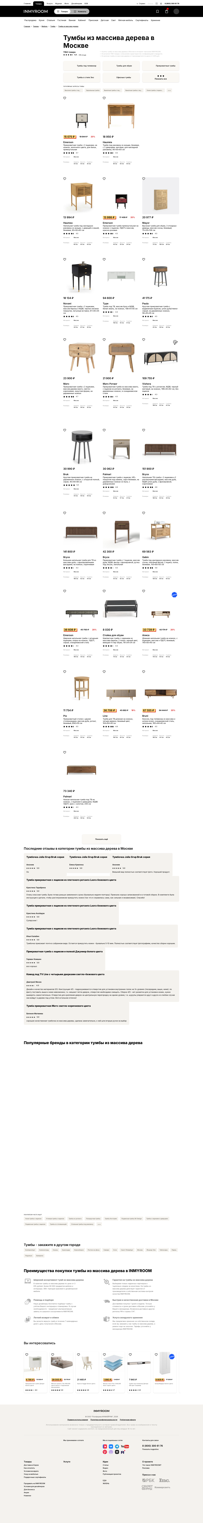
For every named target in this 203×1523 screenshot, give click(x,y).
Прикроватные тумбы (165, 66)
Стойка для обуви (113, 635)
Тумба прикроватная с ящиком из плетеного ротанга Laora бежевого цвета (71, 880)
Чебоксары (164, 1250)
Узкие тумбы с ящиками (155, 90)
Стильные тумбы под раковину (82, 1224)
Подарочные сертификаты (35, 1477)
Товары (38, 4)
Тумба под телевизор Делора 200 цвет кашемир (138, 1384)
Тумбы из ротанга (75, 1219)
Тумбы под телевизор (86, 66)
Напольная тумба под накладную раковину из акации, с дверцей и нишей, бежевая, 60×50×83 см (81, 228)
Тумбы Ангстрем (111, 1219)
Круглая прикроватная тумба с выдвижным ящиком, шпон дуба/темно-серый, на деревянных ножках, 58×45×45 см (160, 309)
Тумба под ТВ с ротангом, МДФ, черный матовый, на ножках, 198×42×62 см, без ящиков (160, 389)
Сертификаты (142, 20)
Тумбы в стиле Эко (85, 77)
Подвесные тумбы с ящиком (35, 1224)
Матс (66, 383)
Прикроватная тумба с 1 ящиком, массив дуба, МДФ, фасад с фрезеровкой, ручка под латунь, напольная (121, 562)
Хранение (155, 20)
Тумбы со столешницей (58, 1224)
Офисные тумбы (123, 77)
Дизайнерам (76, 3)
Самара (106, 1250)
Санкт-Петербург (127, 1250)
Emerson (68, 142)
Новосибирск (79, 1250)
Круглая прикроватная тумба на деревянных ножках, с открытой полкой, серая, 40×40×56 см (81, 479)
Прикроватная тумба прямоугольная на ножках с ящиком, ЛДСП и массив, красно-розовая (120, 228)
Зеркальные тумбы (92, 90)
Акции (26, 1492)
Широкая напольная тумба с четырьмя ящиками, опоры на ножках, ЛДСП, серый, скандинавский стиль (80, 640)
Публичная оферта (128, 1420)
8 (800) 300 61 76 (172, 4)
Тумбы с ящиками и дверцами (157, 1219)
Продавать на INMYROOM (34, 1483)
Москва (140, 1250)
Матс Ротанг (110, 383)
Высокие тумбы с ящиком (74, 90)
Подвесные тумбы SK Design (131, 1219)
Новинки (27, 1496)
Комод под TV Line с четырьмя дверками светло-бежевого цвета (65, 974)
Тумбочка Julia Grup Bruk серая (45, 857)
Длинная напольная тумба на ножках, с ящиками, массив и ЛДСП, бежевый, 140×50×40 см (159, 640)
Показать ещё (101, 839)
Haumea (67, 223)
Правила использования (77, 1420)
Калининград (44, 1250)
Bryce (145, 474)
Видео (105, 1468)
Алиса (145, 635)
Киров (150, 4)
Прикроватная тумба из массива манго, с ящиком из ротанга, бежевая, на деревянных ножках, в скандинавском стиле (121, 390)
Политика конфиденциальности (103, 1420)
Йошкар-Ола (151, 1250)
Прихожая (93, 20)
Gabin (145, 557)
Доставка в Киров (31, 1465)
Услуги (50, 3)
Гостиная (61, 20)
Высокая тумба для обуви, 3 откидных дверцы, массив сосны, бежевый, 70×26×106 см (159, 228)
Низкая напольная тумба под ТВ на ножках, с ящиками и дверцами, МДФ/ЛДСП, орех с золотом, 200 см (80, 802)
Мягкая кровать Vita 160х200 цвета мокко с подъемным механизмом (60, 1385)
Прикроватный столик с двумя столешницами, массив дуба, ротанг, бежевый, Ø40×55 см (79, 721)
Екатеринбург (30, 1250)
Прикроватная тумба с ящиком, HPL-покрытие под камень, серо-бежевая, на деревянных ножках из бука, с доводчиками (121, 480)
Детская (105, 20)
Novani (67, 303)
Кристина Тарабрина (36, 887)
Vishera (146, 383)
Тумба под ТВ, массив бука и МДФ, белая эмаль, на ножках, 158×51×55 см (120, 307)
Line (105, 716)
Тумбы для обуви (124, 66)
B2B (86, 3)
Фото (66, 3)
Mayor (146, 223)
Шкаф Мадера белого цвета (164, 1383)
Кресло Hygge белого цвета (86, 1383)
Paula (145, 303)
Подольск (28, 1256)
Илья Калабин (32, 936)
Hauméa (107, 142)
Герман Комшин (33, 959)
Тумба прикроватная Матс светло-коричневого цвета (58, 1006)
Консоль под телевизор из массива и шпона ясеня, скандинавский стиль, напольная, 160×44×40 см (158, 721)
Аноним (30, 865)
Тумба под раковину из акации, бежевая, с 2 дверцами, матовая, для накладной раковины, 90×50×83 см (121, 147)
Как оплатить (29, 1468)
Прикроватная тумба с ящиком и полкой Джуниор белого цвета (64, 951)
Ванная (72, 20)
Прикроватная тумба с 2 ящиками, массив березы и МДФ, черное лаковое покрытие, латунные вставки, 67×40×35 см (81, 309)
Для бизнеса (29, 1489)
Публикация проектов (112, 1474)
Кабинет (82, 20)
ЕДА (104, 1480)
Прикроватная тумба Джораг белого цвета (34, 1384)
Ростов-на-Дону (93, 1250)
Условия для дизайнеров (34, 1486)
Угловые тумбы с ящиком (55, 1219)
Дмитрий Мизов (33, 982)
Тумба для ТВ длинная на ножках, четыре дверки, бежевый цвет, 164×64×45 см (118, 721)
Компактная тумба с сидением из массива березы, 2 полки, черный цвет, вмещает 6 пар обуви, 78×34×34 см (120, 640)
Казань (55, 1250)
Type (105, 303)
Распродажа (30, 20)
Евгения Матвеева (34, 1013)
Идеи (105, 1461)
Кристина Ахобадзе (35, 913)
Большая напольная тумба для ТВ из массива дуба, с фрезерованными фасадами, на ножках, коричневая (79, 562)
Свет (113, 20)
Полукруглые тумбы (93, 1219)
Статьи (105, 1465)
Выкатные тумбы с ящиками (113, 90)
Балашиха (39, 1256)
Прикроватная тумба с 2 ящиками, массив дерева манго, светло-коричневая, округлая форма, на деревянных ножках (79, 390)
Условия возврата (31, 1471)
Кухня (41, 20)
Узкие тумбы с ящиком (33, 1219)
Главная (27, 3)
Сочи (115, 1250)
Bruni (145, 716)
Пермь (174, 1250)
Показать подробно (150, 1449)
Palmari (107, 474)
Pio (65, 716)
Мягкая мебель (125, 20)
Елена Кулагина (76, 865)
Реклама (145, 1468)
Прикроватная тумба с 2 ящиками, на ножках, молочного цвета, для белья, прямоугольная (80, 147)
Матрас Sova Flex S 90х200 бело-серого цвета (112, 1384)
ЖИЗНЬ (106, 1483)
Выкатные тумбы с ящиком (134, 90)
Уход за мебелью (31, 1474)
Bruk (65, 474)
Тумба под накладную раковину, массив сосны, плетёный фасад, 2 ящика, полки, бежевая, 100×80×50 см (160, 562)
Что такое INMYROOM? (151, 1465)
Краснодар (66, 1250)
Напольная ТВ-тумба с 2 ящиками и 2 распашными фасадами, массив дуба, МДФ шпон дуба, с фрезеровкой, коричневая (159, 480)
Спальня (51, 20)
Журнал (58, 3)
